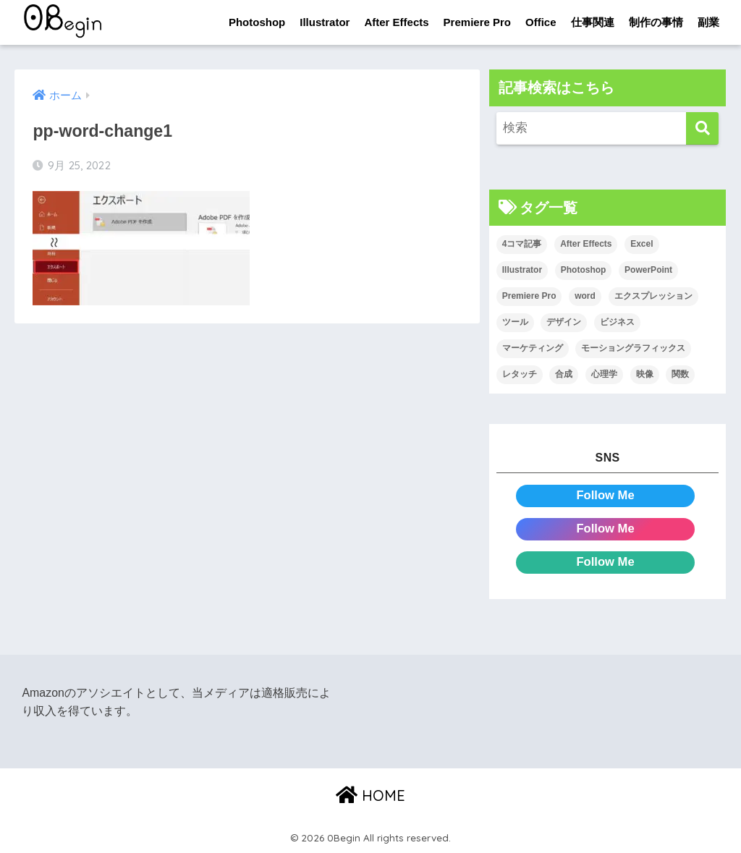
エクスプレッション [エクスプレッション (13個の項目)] (653, 297)
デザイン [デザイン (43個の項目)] (563, 322)
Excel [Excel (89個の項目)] (641, 244)
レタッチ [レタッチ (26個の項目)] (519, 374)
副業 (708, 22)
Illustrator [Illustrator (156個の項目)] (522, 271)
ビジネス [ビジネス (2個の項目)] (617, 322)
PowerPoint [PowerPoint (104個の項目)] (648, 271)
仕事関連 (592, 22)
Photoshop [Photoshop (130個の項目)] (583, 271)
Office (540, 22)
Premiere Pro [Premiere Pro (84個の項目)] (529, 297)
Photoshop (257, 22)
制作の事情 (656, 22)
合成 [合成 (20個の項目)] (563, 374)
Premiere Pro (477, 22)
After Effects (396, 22)
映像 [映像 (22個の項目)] (644, 374)
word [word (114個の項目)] (585, 297)
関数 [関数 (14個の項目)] (680, 374)
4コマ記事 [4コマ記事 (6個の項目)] (522, 244)
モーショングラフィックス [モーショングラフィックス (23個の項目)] (633, 348)
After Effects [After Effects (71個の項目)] (585, 244)
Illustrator (325, 22)
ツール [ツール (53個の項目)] (515, 322)
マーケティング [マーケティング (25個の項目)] (532, 348)
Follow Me (605, 495)
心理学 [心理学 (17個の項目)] (604, 374)
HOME (370, 795)
